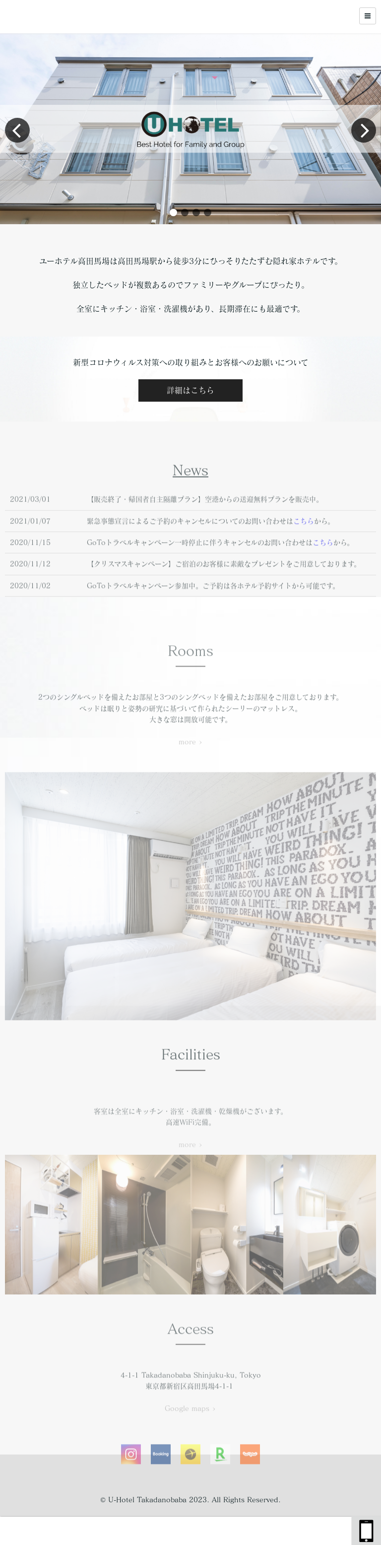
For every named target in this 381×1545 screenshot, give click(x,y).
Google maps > (190, 1436)
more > (191, 770)
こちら (303, 549)
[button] (173, 212)
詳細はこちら (190, 390)
